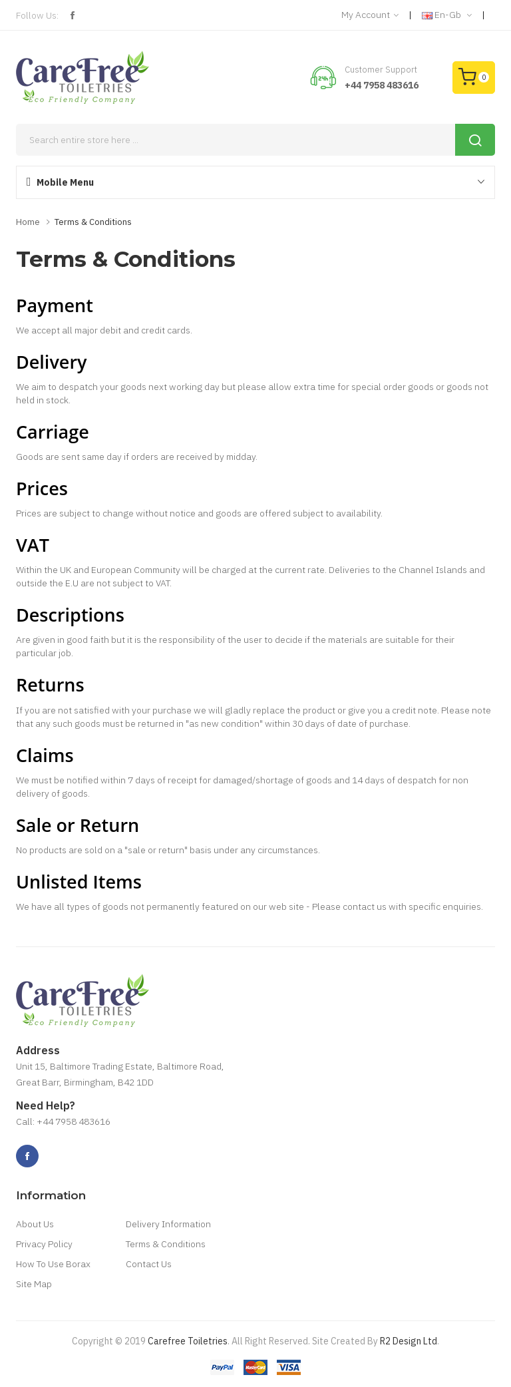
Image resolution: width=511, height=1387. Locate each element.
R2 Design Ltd (408, 1341)
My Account (370, 15)
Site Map (34, 1284)
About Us (35, 1224)
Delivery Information (168, 1224)
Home (28, 222)
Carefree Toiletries (188, 1341)
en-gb (447, 15)
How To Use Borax (53, 1264)
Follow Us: (37, 15)
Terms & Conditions (93, 222)
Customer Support (381, 69)
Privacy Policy (44, 1244)
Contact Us (149, 1264)
